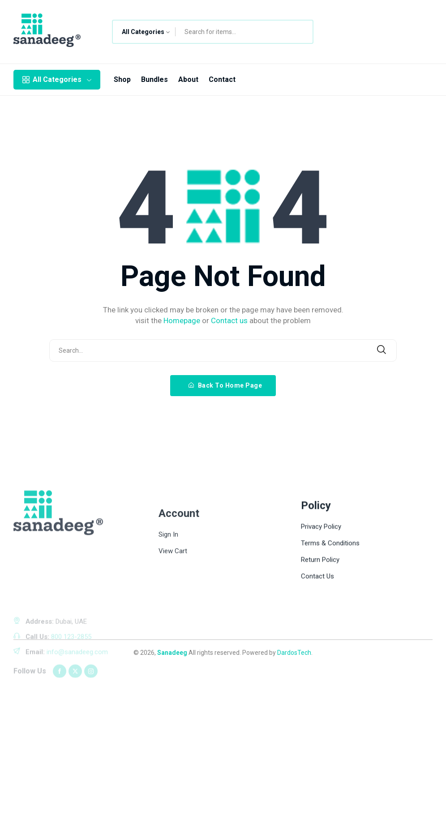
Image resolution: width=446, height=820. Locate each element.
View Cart (173, 615)
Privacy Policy (321, 581)
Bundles (154, 79)
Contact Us (317, 631)
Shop (122, 79)
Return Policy (320, 614)
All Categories (56, 79)
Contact (222, 79)
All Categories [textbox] (143, 31)
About (188, 79)
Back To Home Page (225, 385)
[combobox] (144, 32)
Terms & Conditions (330, 598)
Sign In (168, 598)
